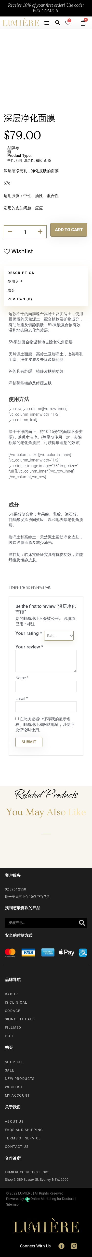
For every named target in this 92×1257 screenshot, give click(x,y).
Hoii (9, 1036)
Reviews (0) (20, 299)
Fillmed (13, 1027)
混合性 (29, 160)
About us (14, 1121)
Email (21, 698)
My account (17, 1095)
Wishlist (14, 1087)
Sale (9, 1070)
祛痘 (39, 160)
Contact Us (16, 1147)
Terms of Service (23, 1138)
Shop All (14, 1062)
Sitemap (12, 1204)
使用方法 (15, 282)
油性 (19, 160)
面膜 (47, 160)
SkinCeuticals (20, 1019)
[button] (47, 22)
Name (21, 677)
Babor (11, 994)
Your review (29, 647)
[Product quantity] (25, 232)
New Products (20, 1079)
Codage (12, 1011)
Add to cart (69, 229)
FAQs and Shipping (24, 1130)
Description (21, 273)
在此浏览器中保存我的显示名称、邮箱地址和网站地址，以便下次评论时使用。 (44, 724)
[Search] (82, 923)
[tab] (46, 273)
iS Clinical (16, 1002)
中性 (10, 160)
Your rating (28, 633)
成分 (11, 290)
